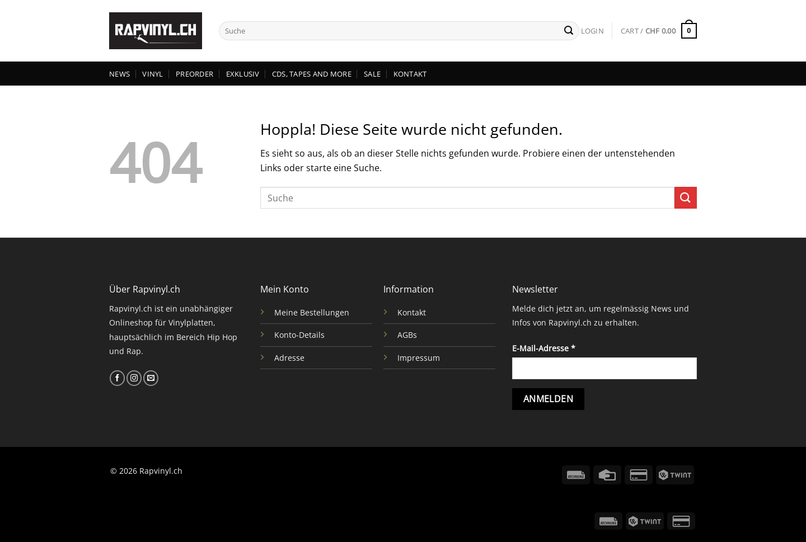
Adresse (289, 357)
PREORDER (194, 74)
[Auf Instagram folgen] (134, 378)
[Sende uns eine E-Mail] (150, 378)
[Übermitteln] (568, 30)
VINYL (152, 74)
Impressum (418, 357)
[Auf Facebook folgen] (117, 378)
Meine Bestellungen (311, 312)
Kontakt (411, 312)
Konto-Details (299, 334)
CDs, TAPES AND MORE (312, 74)
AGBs (407, 334)
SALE (372, 74)
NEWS (119, 74)
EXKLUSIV (243, 74)
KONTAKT (410, 74)
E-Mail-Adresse (543, 348)
